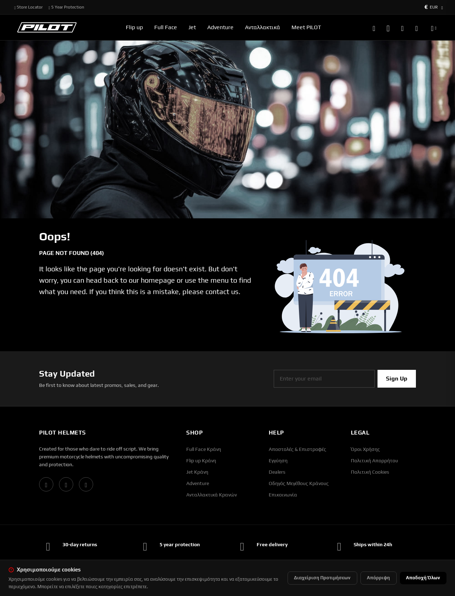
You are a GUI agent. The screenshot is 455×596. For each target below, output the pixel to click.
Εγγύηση (278, 460)
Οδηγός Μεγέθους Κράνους (299, 483)
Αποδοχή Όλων (423, 577)
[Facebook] (46, 484)
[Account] (388, 27)
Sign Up (396, 378)
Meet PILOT (306, 27)
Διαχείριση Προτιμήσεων (322, 577)
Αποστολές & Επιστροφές (297, 449)
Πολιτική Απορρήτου (374, 460)
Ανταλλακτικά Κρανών (211, 494)
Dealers (277, 472)
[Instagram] (66, 484)
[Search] (374, 27)
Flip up (134, 27)
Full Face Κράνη (203, 449)
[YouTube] (86, 484)
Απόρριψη (378, 577)
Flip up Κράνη (201, 460)
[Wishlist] (402, 27)
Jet (192, 27)
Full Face (165, 27)
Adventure (220, 27)
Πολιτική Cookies (370, 472)
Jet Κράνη (197, 472)
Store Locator (28, 7)
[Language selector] (434, 27)
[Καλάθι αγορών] (416, 27)
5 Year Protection (66, 7)
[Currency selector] (434, 7)
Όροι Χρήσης (365, 449)
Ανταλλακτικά (262, 27)
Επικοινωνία (283, 494)
